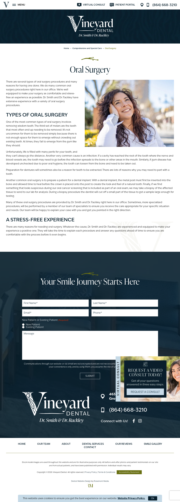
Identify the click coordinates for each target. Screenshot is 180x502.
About (66, 443)
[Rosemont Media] (90, 487)
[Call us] (161, 5)
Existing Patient (35, 327)
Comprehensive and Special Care (87, 48)
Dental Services (93, 443)
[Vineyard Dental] (6, 5)
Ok (152, 498)
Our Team (43, 443)
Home (66, 48)
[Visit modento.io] (122, 5)
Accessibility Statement (129, 472)
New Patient (33, 324)
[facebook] (134, 421)
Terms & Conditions (106, 472)
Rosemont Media (101, 481)
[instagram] (140, 421)
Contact (90, 447)
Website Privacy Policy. (131, 498)
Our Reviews (123, 443)
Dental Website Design (81, 481)
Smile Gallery (153, 443)
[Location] (143, 5)
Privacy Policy (91, 472)
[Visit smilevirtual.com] (91, 5)
